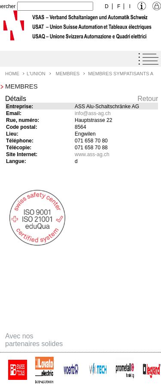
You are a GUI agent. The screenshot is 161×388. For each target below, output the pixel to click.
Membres (68, 73)
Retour (147, 98)
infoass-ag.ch (93, 113)
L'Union (36, 73)
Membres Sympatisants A (120, 73)
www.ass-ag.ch (92, 154)
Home (12, 73)
